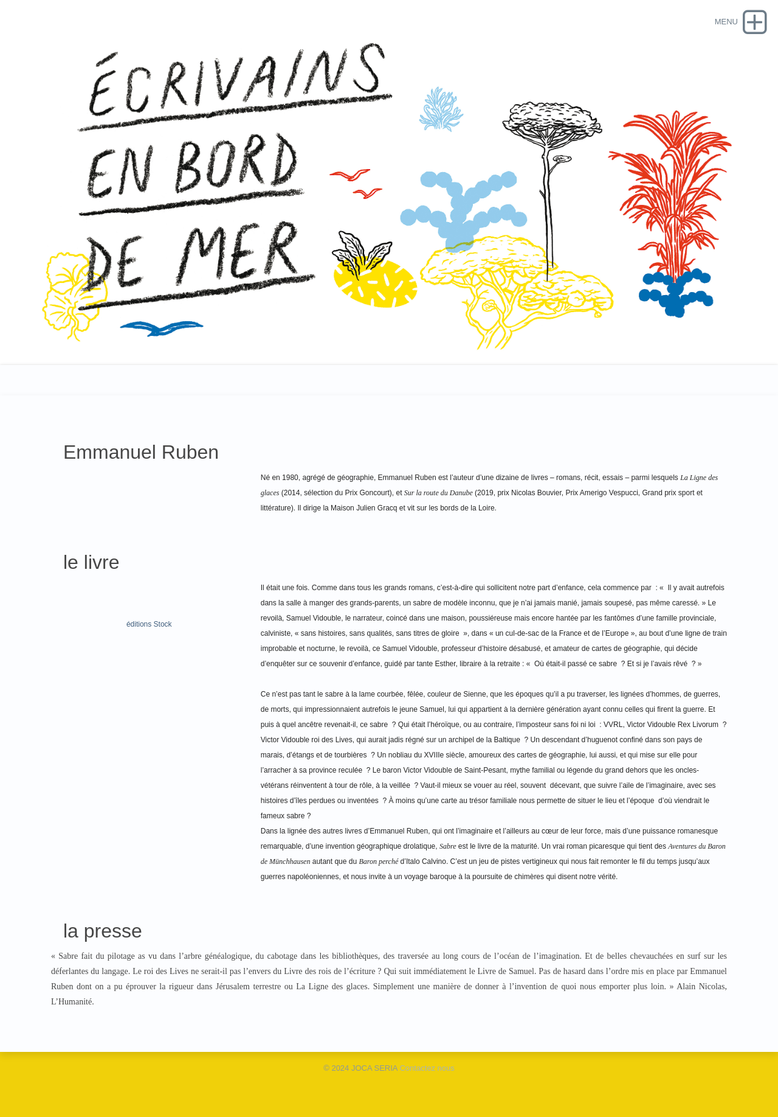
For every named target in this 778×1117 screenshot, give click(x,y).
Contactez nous (426, 1068)
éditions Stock (149, 624)
